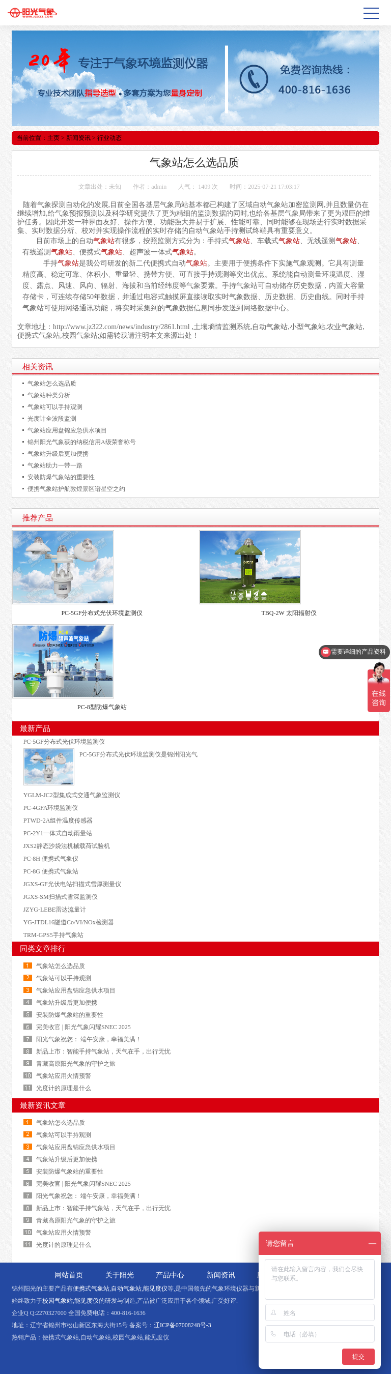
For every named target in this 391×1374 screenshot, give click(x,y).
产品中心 (170, 1275)
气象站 (277, 205)
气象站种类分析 (48, 395)
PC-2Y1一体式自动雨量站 (57, 833)
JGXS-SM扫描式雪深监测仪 (60, 896)
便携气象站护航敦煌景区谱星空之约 (76, 488)
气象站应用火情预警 (63, 1075)
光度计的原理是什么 (63, 1088)
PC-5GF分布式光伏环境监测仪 (102, 613)
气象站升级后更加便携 (58, 453)
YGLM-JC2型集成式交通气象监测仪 (71, 795)
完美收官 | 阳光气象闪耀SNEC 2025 (83, 1027)
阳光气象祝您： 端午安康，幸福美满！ (89, 1039)
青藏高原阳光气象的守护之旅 (76, 1063)
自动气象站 (126, 1288)
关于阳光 (119, 1275)
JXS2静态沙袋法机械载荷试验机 (66, 846)
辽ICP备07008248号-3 (182, 1325)
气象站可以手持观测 (54, 407)
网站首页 (68, 1275)
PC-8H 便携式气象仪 (50, 858)
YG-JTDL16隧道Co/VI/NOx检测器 (68, 922)
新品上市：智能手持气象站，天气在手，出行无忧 (103, 1051)
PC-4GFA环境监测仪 (50, 807)
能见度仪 (155, 1288)
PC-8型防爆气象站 (102, 707)
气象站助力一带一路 (54, 465)
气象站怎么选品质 (51, 383)
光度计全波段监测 (51, 418)
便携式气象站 (91, 1288)
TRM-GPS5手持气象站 (53, 935)
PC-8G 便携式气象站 (50, 871)
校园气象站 (57, 1300)
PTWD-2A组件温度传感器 (58, 820)
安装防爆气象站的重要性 (61, 477)
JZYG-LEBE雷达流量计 (54, 909)
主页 (53, 137)
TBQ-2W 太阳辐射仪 (289, 613)
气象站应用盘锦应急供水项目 (67, 430)
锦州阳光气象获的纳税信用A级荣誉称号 (81, 442)
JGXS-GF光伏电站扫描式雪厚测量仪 (72, 884)
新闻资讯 (78, 137)
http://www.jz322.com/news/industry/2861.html (121, 327)
